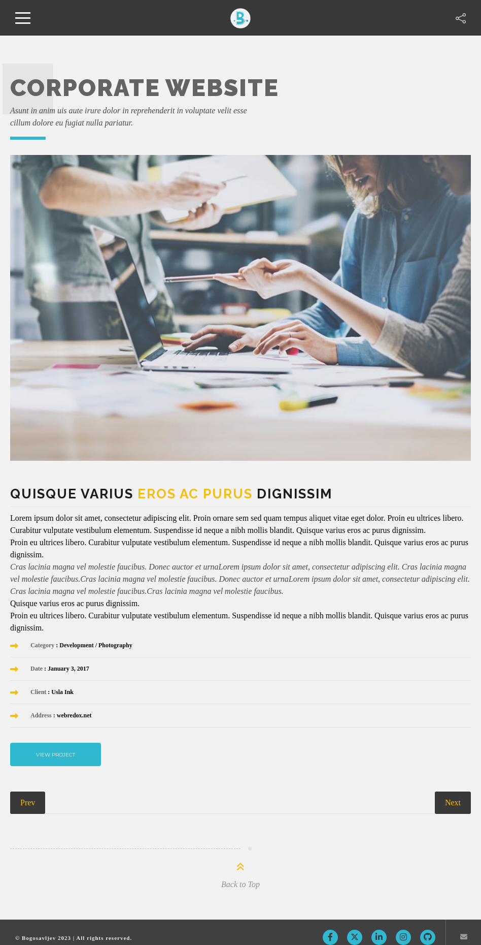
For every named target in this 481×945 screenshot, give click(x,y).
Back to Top (240, 884)
